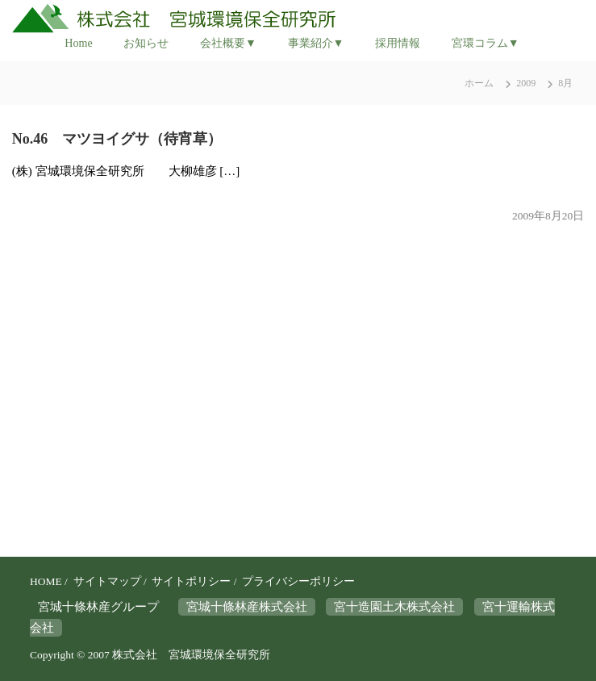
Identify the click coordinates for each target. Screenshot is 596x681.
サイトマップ (107, 581)
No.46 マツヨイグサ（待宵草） (117, 139)
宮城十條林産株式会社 (246, 606)
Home (78, 42)
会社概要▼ (228, 42)
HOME (46, 581)
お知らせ (146, 42)
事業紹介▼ (316, 42)
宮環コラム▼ (485, 42)
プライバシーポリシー (298, 581)
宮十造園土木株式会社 (394, 606)
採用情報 (397, 42)
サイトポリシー (191, 581)
